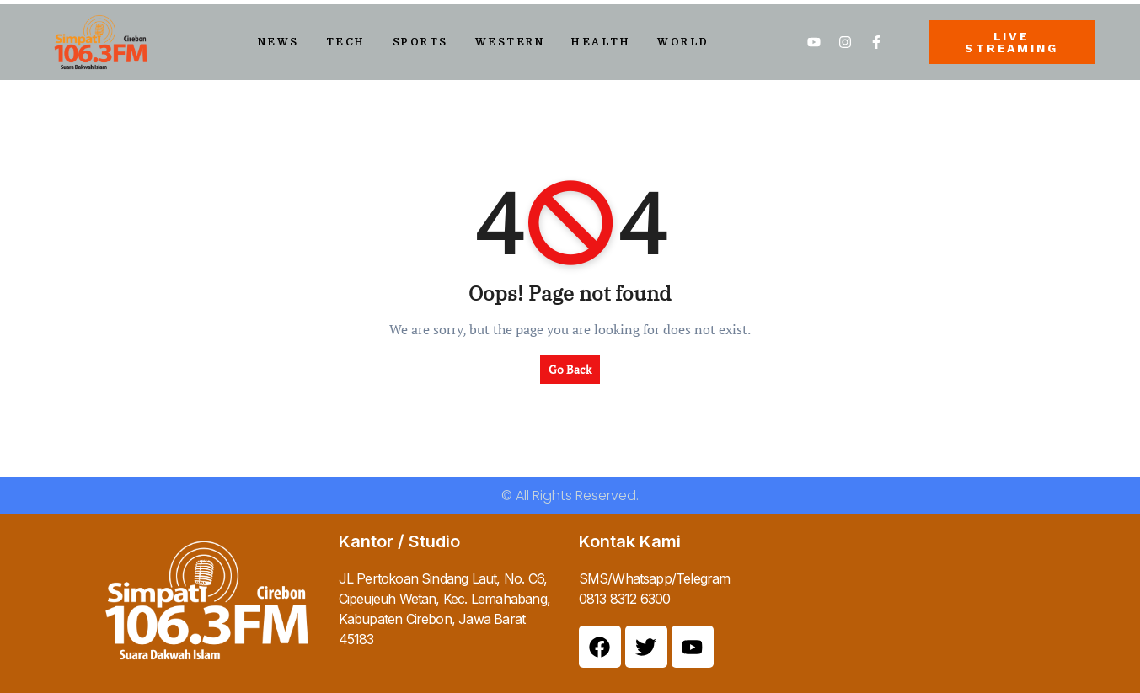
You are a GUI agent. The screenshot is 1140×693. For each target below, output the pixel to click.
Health (600, 42)
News (278, 42)
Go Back (570, 369)
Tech (346, 42)
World (683, 42)
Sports (420, 42)
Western (510, 42)
